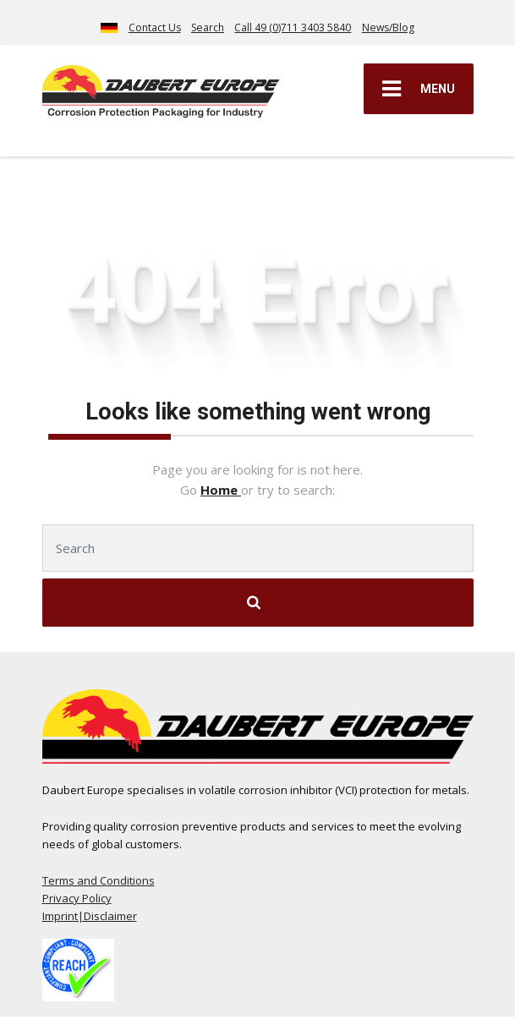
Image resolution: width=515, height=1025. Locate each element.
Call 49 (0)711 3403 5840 (292, 27)
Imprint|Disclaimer (89, 916)
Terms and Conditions (98, 880)
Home (220, 489)
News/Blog (388, 27)
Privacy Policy (77, 898)
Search (207, 27)
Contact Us (155, 27)
